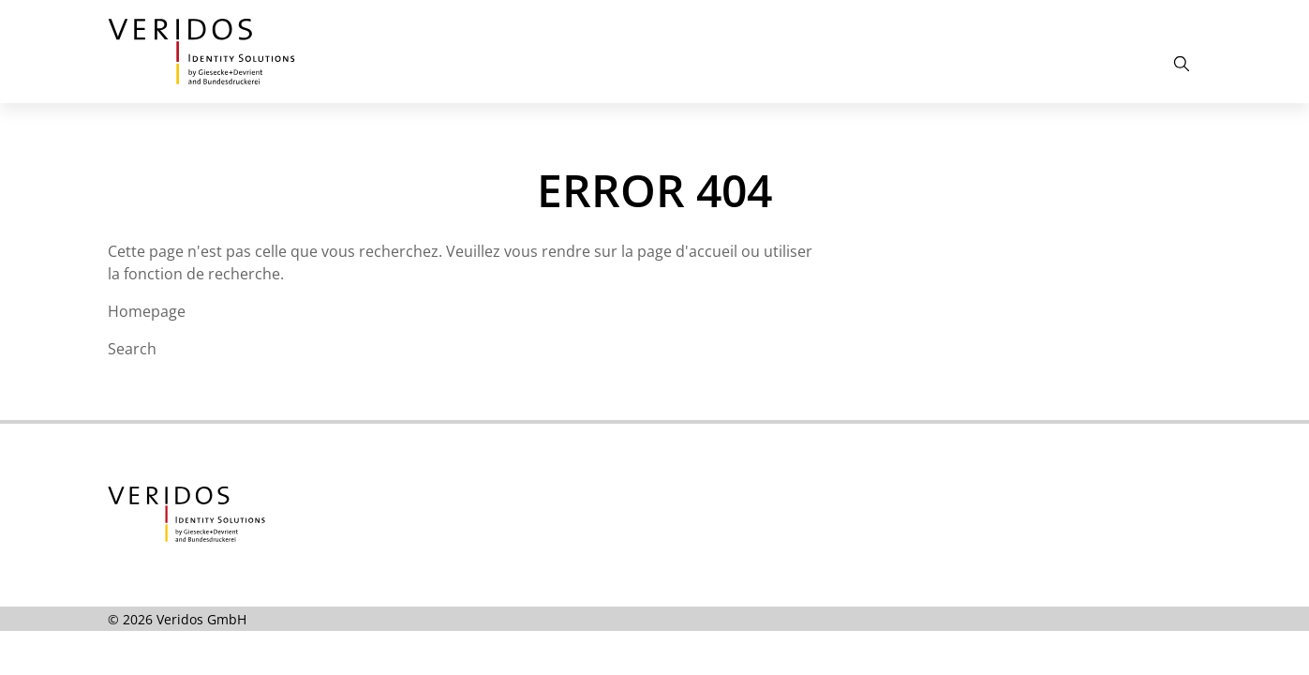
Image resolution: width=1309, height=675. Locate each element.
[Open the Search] (1181, 63)
